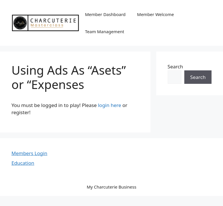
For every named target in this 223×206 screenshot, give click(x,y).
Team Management (104, 31)
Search (175, 66)
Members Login (29, 153)
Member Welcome (155, 14)
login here (109, 105)
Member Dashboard (105, 14)
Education (22, 163)
